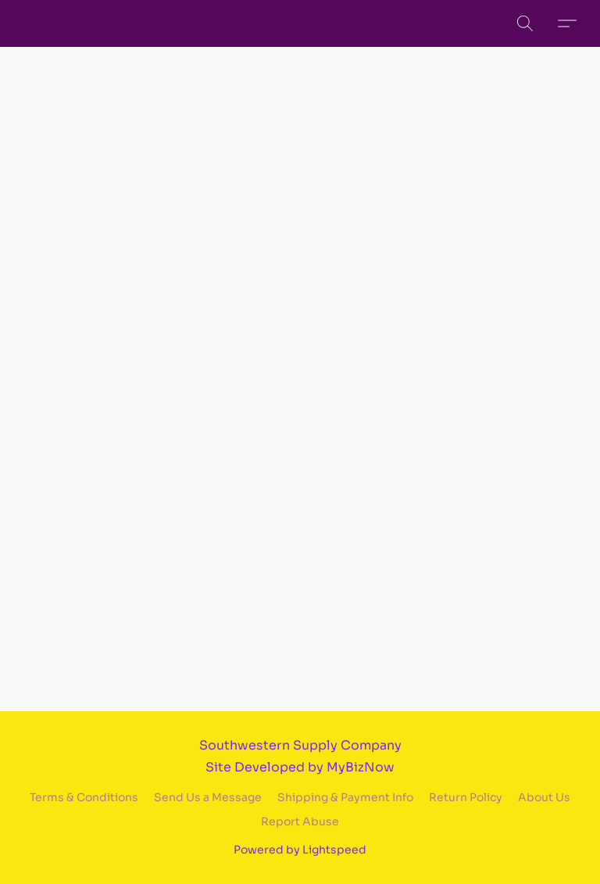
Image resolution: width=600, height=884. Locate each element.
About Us (544, 797)
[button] (525, 23)
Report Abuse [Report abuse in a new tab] (300, 821)
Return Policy (465, 797)
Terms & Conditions (84, 797)
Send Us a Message (208, 797)
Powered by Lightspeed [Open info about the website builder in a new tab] (300, 850)
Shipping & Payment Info (345, 797)
